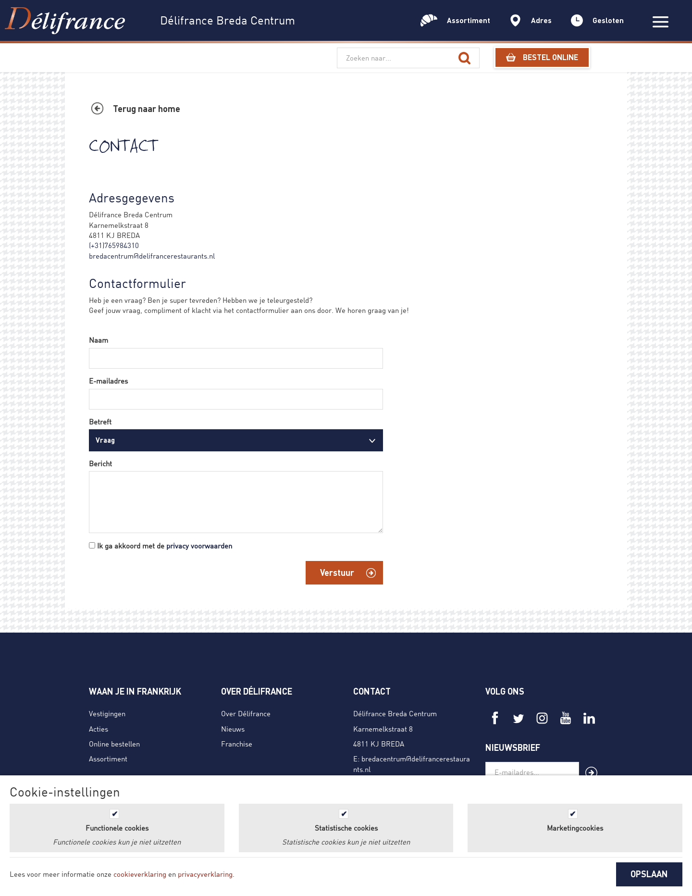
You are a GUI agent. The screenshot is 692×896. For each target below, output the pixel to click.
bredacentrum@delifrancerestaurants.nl (152, 255)
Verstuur (337, 572)
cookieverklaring (139, 874)
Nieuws (233, 728)
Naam (98, 340)
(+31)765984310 (114, 245)
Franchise (236, 743)
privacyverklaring (205, 874)
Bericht (100, 463)
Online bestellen (114, 743)
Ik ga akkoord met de (164, 545)
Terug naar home (146, 108)
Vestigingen (107, 713)
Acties (98, 728)
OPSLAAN (649, 874)
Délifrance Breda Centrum (395, 713)
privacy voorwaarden (199, 545)
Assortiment (108, 758)
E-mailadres (108, 380)
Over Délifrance (246, 713)
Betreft (100, 421)
